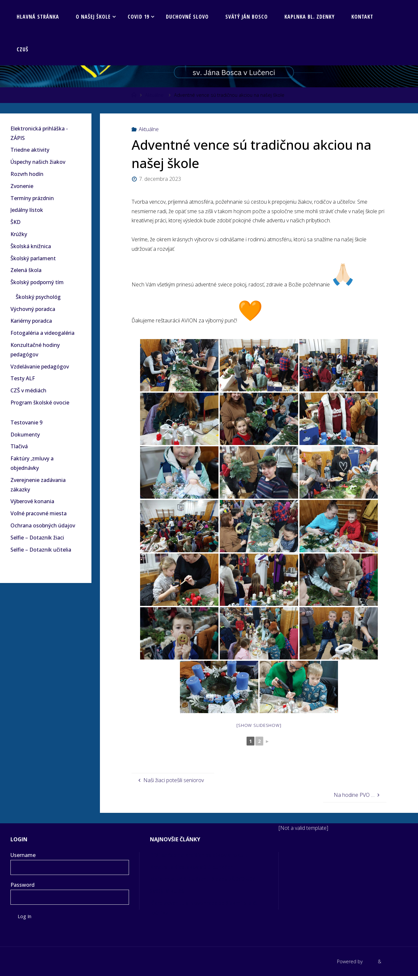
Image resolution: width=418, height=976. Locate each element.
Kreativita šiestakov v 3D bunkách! (193, 867)
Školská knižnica (30, 246)
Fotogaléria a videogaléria (42, 332)
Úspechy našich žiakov (37, 161)
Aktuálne (154, 95)
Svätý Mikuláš (167, 891)
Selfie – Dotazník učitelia (40, 549)
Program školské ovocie (39, 402)
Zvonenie (21, 186)
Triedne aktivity (29, 149)
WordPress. (395, 961)
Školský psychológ (38, 296)
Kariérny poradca (31, 320)
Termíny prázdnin (32, 198)
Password (22, 884)
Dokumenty (25, 434)
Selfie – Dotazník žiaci (37, 537)
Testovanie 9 (26, 422)
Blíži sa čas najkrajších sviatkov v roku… (199, 855)
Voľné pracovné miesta (38, 513)
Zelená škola (25, 270)
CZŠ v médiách (28, 390)
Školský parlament (33, 258)
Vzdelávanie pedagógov (39, 366)
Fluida (370, 961)
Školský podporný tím (37, 282)
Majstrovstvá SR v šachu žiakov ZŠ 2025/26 (203, 879)
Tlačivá (19, 446)
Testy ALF (22, 378)
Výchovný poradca (32, 309)
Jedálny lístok (26, 210)
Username (23, 855)
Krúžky (18, 234)
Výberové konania (32, 501)
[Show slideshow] (258, 725)
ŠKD (15, 222)
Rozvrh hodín (26, 174)
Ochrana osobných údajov (42, 525)
